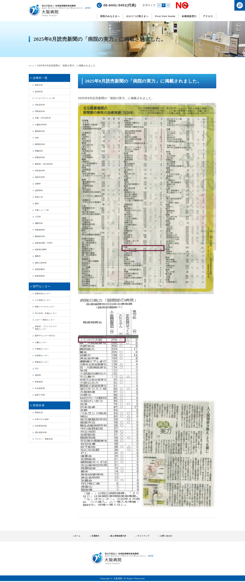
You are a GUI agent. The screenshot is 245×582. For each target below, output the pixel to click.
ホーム (32, 65)
